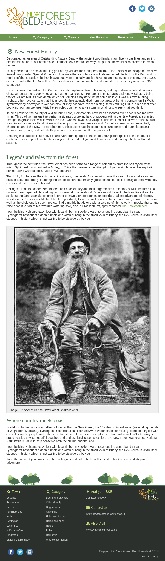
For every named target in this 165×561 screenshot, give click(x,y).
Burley (10, 507)
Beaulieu (11, 497)
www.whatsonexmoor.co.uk (101, 529)
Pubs (49, 530)
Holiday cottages (55, 516)
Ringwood (12, 535)
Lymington (12, 521)
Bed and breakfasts (57, 497)
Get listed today (96, 497)
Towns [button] (71, 37)
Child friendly (53, 502)
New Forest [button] (98, 37)
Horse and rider (55, 521)
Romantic (51, 535)
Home (13, 37)
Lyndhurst (12, 525)
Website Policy (150, 556)
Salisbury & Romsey (18, 539)
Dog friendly (53, 507)
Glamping (51, 511)
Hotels (49, 525)
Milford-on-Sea (14, 530)
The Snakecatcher (133, 206)
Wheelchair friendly (57, 539)
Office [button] (151, 37)
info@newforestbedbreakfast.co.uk (105, 513)
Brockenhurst (14, 502)
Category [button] (42, 37)
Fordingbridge (14, 511)
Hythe (9, 516)
